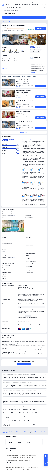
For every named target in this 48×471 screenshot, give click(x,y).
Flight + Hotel (35, 4)
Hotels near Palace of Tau (10, 463)
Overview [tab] (4, 76)
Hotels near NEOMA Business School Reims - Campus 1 (24, 456)
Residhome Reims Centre (30, 444)
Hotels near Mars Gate (10, 458)
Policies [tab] (34, 76)
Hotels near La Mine (9, 456)
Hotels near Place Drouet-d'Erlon (12, 466)
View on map (32, 72)
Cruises (41, 4)
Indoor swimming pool (7, 213)
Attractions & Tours (26, 4)
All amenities (4, 61)
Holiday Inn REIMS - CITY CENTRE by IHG (13, 449)
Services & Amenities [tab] (26, 76)
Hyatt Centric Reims (20, 444)
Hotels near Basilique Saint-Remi (12, 461)
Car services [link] (17, 4)
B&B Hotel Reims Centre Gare (24, 451)
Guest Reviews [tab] (16, 76)
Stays (3, 4)
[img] (10, 39)
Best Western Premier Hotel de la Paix (29, 449)
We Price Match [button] (31, 29)
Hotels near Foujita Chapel (20, 458)
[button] (35, 2)
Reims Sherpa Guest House (11, 444)
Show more (4, 68)
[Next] (45, 226)
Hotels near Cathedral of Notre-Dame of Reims (25, 463)
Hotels (7, 423)
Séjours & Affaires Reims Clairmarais (12, 446)
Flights (7, 4)
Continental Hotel (32, 446)
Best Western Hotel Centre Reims (12, 451)
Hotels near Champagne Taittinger (32, 458)
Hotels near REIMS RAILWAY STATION (26, 466)
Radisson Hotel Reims (24, 446)
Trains (12, 4)
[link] (33, 2)
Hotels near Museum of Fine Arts (25, 461)
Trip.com (3, 423)
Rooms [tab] (9, 76)
